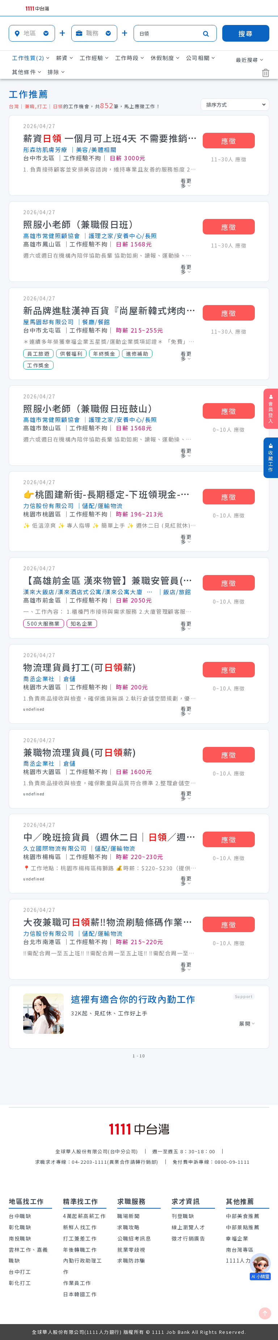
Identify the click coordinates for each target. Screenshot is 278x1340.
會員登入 (271, 409)
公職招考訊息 (134, 1238)
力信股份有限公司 (48, 505)
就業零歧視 (131, 1249)
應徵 (228, 140)
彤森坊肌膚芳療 (45, 149)
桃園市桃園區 (42, 514)
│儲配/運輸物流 (99, 505)
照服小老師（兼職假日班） (80, 224)
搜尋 (246, 33)
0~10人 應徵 (229, 429)
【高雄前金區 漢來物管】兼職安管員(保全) (110, 580)
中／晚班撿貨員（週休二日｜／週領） (110, 837)
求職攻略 (128, 1227)
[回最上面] (265, 1313)
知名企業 (82, 623)
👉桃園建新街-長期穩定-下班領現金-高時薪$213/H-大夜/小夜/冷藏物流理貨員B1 (110, 494)
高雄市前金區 (42, 600)
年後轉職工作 (80, 1249)
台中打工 (20, 1271)
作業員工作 (77, 1282)
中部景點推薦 (243, 1227)
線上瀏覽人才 (188, 1227)
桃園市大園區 (42, 687)
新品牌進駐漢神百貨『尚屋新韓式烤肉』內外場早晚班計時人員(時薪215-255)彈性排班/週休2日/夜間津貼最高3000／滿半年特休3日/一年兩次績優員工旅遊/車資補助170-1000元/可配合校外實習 (110, 310)
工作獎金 (38, 365)
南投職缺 (20, 1238)
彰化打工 (20, 1282)
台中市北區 (39, 158)
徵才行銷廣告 (188, 1238)
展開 (247, 1023)
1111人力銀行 (244, 1260)
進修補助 (137, 353)
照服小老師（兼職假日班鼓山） (90, 408)
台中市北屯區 (42, 330)
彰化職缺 (20, 1227)
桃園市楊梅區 (42, 856)
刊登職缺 (183, 1215)
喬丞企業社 (39, 678)
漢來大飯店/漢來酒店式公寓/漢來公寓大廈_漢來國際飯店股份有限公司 (89, 592)
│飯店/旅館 (174, 592)
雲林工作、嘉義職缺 (28, 1255)
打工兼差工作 (80, 1238)
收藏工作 (271, 458)
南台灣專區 (240, 1249)
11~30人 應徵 (229, 159)
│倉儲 (66, 678)
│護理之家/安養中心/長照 (119, 235)
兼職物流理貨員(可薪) (79, 752)
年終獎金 (104, 353)
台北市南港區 (42, 941)
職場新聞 (128, 1215)
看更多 (186, 183)
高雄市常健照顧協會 (51, 235)
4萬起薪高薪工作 (84, 1215)
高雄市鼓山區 (42, 428)
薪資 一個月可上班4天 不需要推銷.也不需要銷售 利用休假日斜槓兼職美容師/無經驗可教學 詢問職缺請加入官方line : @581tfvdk (110, 138)
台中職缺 (20, 1215)
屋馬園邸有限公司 (48, 322)
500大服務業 (43, 623)
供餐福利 (71, 353)
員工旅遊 (38, 353)
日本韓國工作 (80, 1294)
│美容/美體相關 (93, 149)
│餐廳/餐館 (93, 322)
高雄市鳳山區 (42, 244)
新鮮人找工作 (80, 1227)
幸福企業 (237, 1238)
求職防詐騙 (131, 1260)
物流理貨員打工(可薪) (79, 667)
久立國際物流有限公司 (55, 848)
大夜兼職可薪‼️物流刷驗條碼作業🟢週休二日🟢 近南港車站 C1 (110, 922)
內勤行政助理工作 (82, 1266)
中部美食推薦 (243, 1215)
